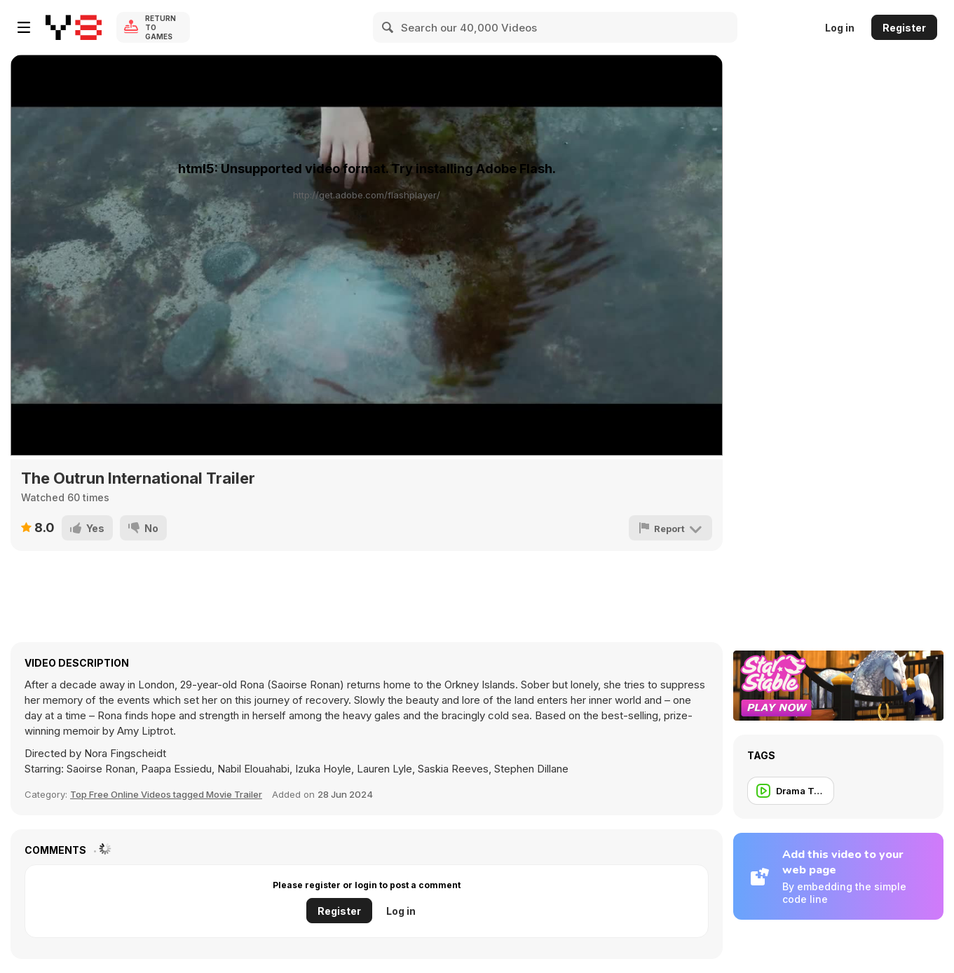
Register (904, 28)
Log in (839, 28)
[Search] (388, 27)
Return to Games (160, 27)
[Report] (670, 527)
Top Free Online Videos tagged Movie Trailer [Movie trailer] (166, 794)
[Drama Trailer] (790, 791)
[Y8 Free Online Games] (73, 27)
